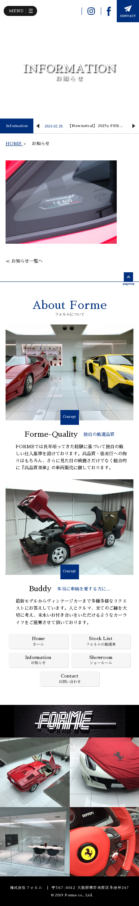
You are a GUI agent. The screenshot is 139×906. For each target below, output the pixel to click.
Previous (37, 126)
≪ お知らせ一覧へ (24, 261)
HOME (14, 143)
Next (133, 126)
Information (17, 126)
